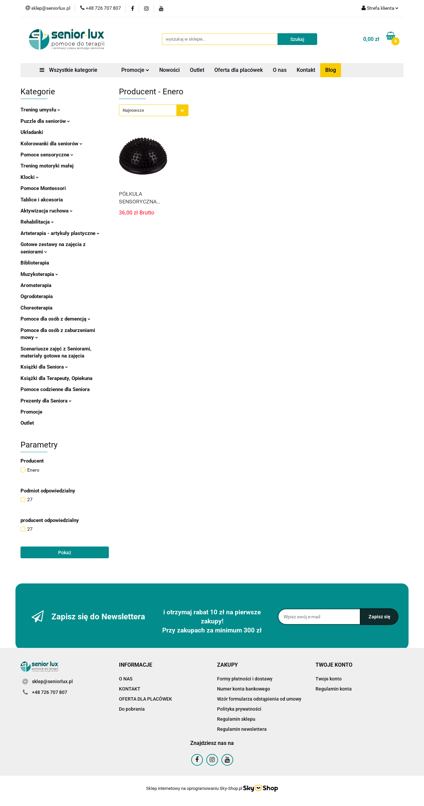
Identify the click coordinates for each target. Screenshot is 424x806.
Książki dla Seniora (44, 367)
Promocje (135, 70)
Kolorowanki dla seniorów (51, 144)
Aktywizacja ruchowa (46, 211)
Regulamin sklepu (236, 719)
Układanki (31, 132)
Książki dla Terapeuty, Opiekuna (56, 378)
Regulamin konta (333, 689)
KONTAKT (129, 689)
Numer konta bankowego (243, 689)
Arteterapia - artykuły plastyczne (59, 233)
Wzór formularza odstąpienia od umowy (259, 699)
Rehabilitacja (37, 222)
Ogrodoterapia (36, 296)
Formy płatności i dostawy (244, 678)
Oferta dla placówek (238, 70)
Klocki (29, 177)
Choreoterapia (36, 308)
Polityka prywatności (239, 709)
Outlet (197, 70)
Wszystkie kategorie (68, 70)
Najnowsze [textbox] (133, 110)
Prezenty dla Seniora (46, 401)
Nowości (169, 70)
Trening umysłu (40, 110)
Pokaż (64, 552)
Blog (330, 70)
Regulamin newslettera (242, 729)
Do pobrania (132, 709)
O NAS (125, 678)
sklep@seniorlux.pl (52, 681)
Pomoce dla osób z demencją (55, 319)
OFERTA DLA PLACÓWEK (145, 699)
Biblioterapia (34, 263)
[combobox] (153, 110)
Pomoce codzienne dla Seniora (55, 389)
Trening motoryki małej (47, 166)
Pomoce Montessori (43, 188)
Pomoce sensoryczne (46, 155)
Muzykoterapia (39, 274)
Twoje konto (328, 678)
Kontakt (306, 70)
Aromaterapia (35, 285)
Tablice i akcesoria (41, 200)
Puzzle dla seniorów (45, 121)
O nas (280, 70)
